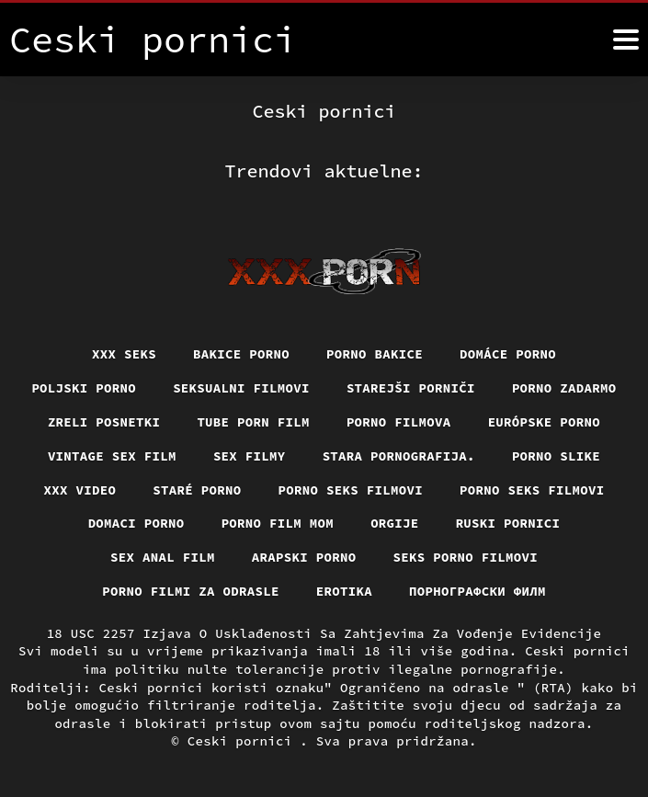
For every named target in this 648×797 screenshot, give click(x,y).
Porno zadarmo (564, 388)
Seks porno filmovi (466, 557)
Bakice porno (241, 354)
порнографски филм (477, 591)
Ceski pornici (244, 741)
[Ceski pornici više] (626, 39)
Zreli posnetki (104, 422)
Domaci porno (136, 523)
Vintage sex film (112, 456)
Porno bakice (374, 354)
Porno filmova (399, 422)
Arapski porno (304, 557)
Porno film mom (278, 523)
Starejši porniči (411, 388)
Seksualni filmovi (241, 388)
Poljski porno (83, 388)
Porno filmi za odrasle (190, 591)
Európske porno (544, 422)
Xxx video (80, 490)
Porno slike (556, 456)
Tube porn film (253, 422)
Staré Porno (197, 490)
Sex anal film (162, 557)
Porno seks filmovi (351, 490)
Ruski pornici (508, 523)
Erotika (344, 591)
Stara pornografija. (399, 456)
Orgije (394, 523)
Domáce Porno (508, 354)
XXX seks (124, 354)
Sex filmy (249, 456)
